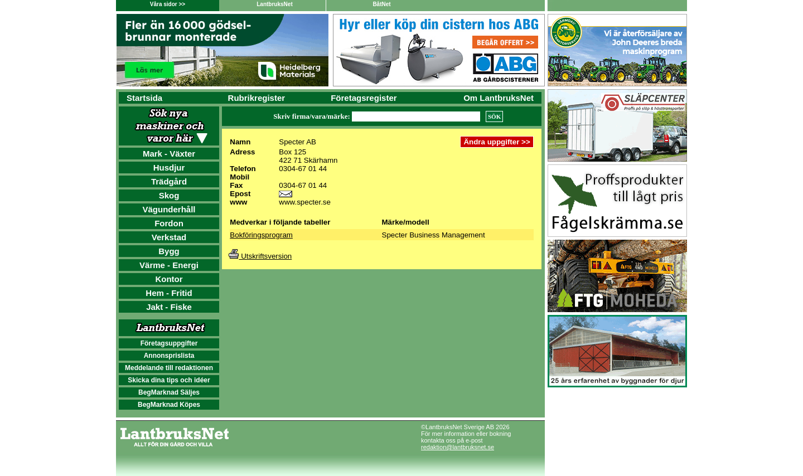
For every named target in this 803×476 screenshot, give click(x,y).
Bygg (169, 251)
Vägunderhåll (168, 209)
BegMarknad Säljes (169, 392)
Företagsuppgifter (169, 343)
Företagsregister (363, 98)
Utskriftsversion (260, 256)
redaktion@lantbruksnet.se (457, 447)
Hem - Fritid (169, 293)
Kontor (168, 279)
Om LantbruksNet (498, 98)
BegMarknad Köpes (169, 405)
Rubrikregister (257, 98)
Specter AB (297, 142)
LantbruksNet (274, 4)
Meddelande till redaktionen (169, 368)
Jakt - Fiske (169, 307)
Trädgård (169, 181)
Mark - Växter (169, 153)
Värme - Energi (169, 265)
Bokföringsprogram (261, 235)
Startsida (144, 98)
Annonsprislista (169, 356)
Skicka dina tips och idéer (169, 380)
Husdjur (169, 167)
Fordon (168, 223)
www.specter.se (305, 202)
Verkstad (169, 237)
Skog (169, 195)
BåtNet (381, 4)
